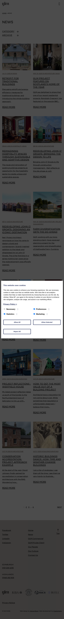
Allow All (17, 322)
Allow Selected (46, 322)
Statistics (9, 314)
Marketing (39, 314)
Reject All (17, 331)
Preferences (40, 309)
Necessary (9, 309)
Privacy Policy (10, 304)
